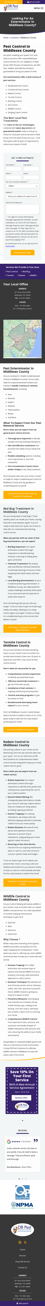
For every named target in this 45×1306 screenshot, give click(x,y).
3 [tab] (26, 1179)
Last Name (27, 165)
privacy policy (10, 246)
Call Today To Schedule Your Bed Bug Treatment (22, 628)
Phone (8, 173)
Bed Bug (26, 271)
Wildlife (33, 275)
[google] (20, 1242)
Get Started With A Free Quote (20, 729)
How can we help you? (14, 202)
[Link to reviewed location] (22, 1142)
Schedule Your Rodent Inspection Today (22, 882)
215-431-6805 (24, 298)
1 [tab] (22, 1121)
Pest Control (12, 271)
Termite (10, 275)
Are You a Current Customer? (16, 182)
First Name (10, 165)
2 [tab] (22, 1179)
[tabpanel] (22, 1090)
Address (9, 192)
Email (25, 173)
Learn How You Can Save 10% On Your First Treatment (22, 495)
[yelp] (25, 1242)
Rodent (22, 275)
